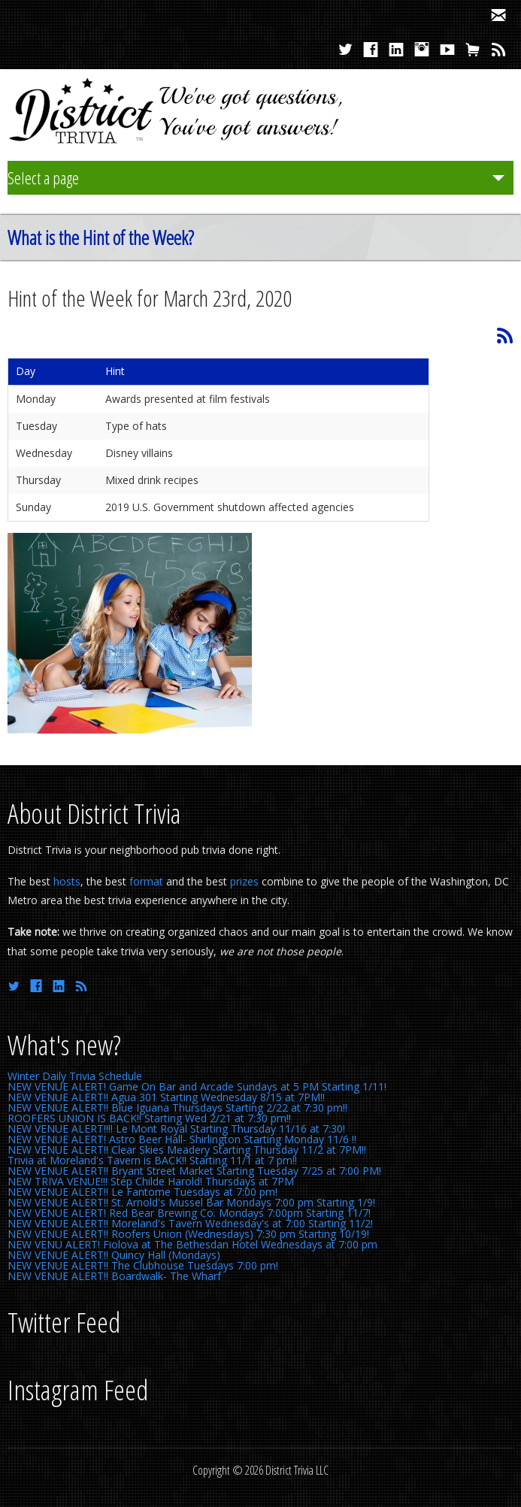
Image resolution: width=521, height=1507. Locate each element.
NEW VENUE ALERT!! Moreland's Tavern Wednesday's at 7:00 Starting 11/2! (190, 1223)
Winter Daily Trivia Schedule (75, 1076)
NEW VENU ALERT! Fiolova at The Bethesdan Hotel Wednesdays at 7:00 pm (192, 1244)
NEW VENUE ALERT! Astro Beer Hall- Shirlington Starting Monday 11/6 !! (182, 1139)
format (146, 881)
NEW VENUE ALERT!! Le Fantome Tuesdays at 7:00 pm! (142, 1192)
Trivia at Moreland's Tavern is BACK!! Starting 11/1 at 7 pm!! (152, 1160)
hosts (66, 881)
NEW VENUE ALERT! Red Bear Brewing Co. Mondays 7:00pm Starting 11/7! (189, 1213)
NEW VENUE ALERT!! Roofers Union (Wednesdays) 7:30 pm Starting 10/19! (188, 1234)
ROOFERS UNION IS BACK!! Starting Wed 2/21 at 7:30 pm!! (149, 1118)
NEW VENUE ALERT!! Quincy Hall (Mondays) (114, 1255)
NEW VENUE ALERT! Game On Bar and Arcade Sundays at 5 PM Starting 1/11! (197, 1086)
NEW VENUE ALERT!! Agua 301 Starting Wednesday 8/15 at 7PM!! (166, 1097)
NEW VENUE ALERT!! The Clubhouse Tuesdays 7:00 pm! (143, 1265)
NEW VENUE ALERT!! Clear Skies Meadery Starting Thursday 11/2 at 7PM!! (187, 1149)
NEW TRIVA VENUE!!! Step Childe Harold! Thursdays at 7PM (151, 1181)
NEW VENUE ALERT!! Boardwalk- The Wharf (114, 1276)
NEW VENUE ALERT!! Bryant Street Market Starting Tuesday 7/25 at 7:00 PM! (194, 1171)
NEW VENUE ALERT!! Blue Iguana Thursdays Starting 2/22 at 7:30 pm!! (177, 1107)
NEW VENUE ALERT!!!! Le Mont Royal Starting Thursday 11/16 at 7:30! (176, 1128)
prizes (244, 881)
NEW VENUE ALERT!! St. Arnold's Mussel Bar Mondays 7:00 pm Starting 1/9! (191, 1202)
